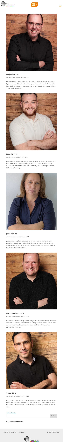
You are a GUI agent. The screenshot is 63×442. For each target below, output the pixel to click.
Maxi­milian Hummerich (15, 313)
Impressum (21, 432)
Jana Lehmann (11, 234)
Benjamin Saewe (12, 74)
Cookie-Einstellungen (53, 432)
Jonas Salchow (11, 154)
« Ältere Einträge (11, 413)
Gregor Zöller (11, 393)
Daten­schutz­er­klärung (9, 432)
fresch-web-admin (14, 77)
